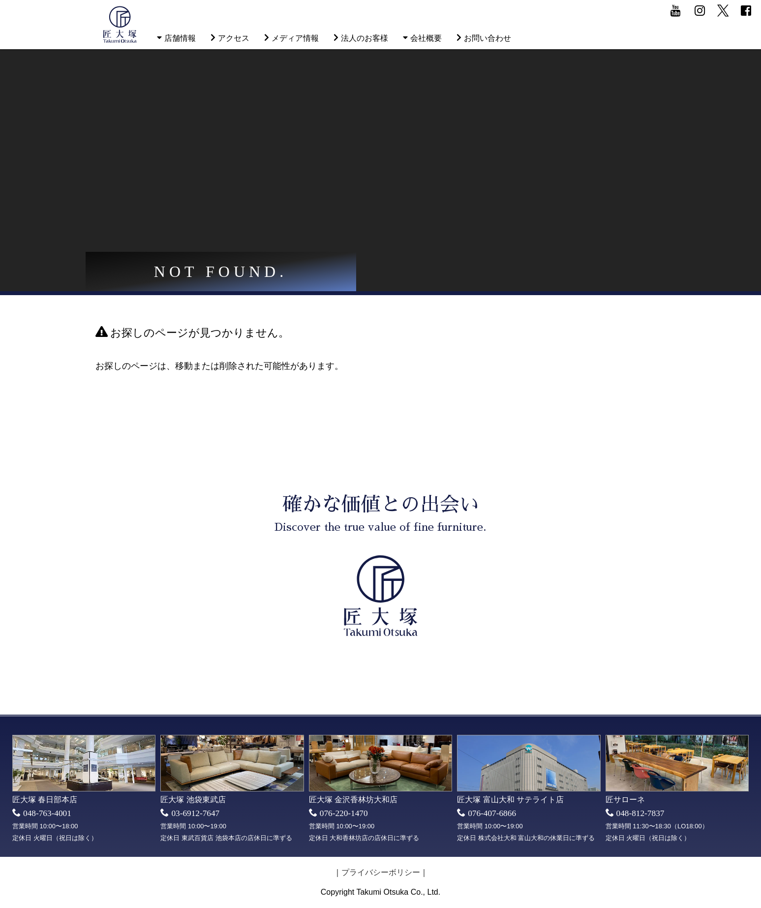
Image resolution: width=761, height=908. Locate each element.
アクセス (233, 38)
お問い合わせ (487, 38)
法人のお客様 (364, 38)
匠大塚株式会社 (120, 24)
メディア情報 (295, 38)
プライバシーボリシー (380, 872)
